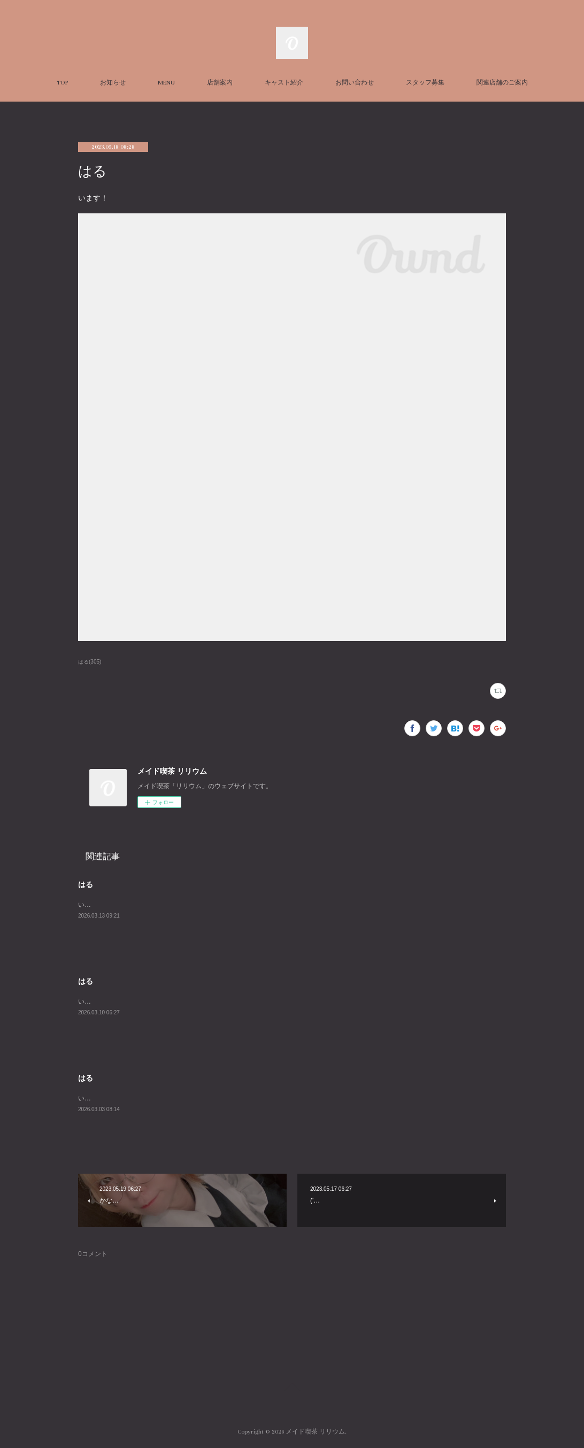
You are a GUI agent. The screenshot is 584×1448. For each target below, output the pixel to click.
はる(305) (89, 662)
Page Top (292, 1389)
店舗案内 (220, 82)
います (87, 904)
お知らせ (113, 82)
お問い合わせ (354, 82)
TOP (62, 82)
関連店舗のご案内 (502, 82)
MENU (166, 82)
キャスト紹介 (284, 82)
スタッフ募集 (425, 82)
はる (85, 884)
